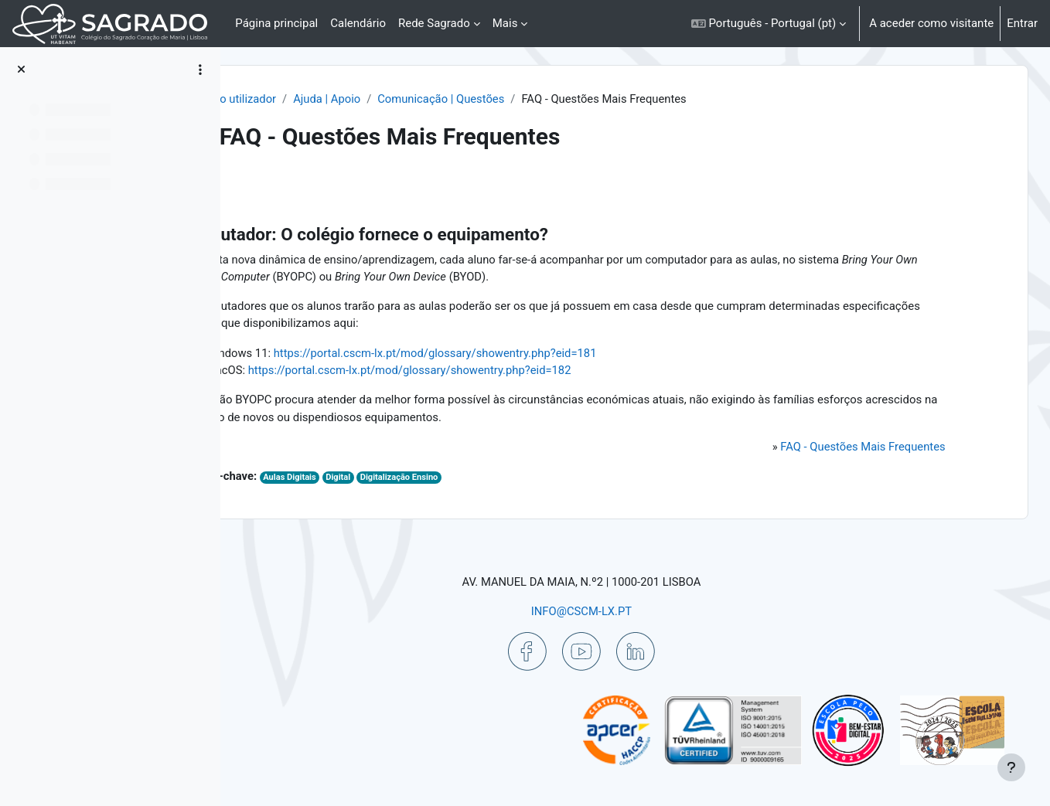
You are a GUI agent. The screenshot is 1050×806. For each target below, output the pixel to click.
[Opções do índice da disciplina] (200, 69)
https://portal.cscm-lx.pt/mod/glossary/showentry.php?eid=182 (508, 372)
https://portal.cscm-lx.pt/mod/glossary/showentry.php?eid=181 (534, 354)
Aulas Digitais (387, 479)
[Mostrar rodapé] (1011, 767)
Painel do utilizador (323, 99)
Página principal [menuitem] (276, 23)
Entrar (1022, 23)
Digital (436, 479)
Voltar (276, 189)
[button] (768, 23)
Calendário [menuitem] (358, 23)
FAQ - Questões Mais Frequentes (854, 448)
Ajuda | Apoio (424, 99)
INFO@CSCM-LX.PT (622, 610)
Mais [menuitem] (505, 23)
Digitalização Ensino (498, 479)
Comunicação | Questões (540, 99)
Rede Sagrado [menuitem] (434, 23)
